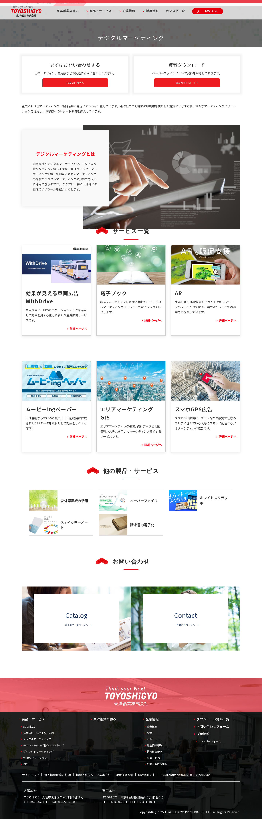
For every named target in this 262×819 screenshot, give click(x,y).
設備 (149, 733)
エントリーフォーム (209, 741)
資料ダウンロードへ (187, 83)
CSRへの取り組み (157, 764)
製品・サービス (101, 11)
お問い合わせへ (75, 83)
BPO (26, 764)
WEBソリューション (35, 758)
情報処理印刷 (154, 751)
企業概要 (152, 726)
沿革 (149, 739)
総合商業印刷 (154, 745)
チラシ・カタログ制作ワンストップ (43, 745)
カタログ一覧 (175, 11)
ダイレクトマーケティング (38, 751)
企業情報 (129, 11)
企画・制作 (153, 758)
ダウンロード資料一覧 (212, 719)
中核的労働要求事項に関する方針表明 (185, 774)
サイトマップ (30, 774)
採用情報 (152, 11)
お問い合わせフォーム (212, 726)
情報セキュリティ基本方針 (93, 774)
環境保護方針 (124, 774)
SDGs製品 (29, 726)
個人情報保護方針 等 (57, 774)
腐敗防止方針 (147, 774)
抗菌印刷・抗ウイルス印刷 (38, 733)
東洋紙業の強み (68, 11)
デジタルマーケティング (37, 739)
